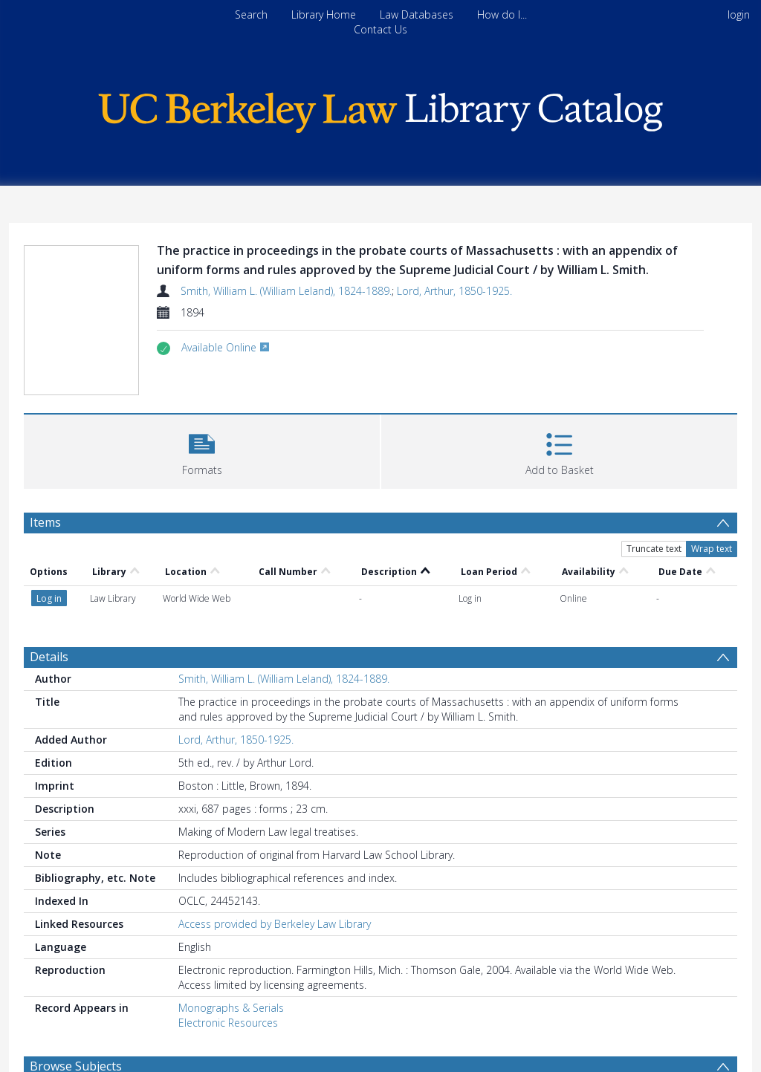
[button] (202, 450)
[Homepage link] (380, 108)
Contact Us (380, 29)
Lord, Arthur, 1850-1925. (454, 291)
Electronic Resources (228, 1023)
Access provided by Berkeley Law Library (274, 924)
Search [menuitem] (251, 14)
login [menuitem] (739, 14)
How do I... (502, 14)
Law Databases (416, 14)
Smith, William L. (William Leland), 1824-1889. (286, 291)
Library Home (323, 14)
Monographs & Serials (231, 1008)
